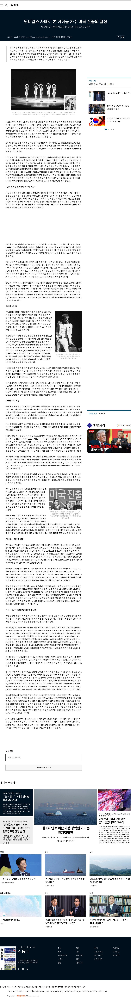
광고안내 (116, 955)
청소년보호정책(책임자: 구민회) (75, 987)
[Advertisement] (38, 225)
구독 (111, 84)
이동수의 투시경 (97, 84)
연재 (96, 948)
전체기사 (79, 963)
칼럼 (59, 963)
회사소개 (10, 987)
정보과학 (79, 955)
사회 (59, 952)
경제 (77, 948)
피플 (77, 959)
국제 (77, 952)
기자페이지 (98, 959)
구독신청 (116, 952)
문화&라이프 (62, 955)
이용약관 (47, 987)
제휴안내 (33, 987)
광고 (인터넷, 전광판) (21, 987)
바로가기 (121, 425)
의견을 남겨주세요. (14, 757)
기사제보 (116, 948)
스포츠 (60, 959)
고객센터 (40, 987)
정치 (59, 948)
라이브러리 (98, 955)
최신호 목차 (98, 952)
